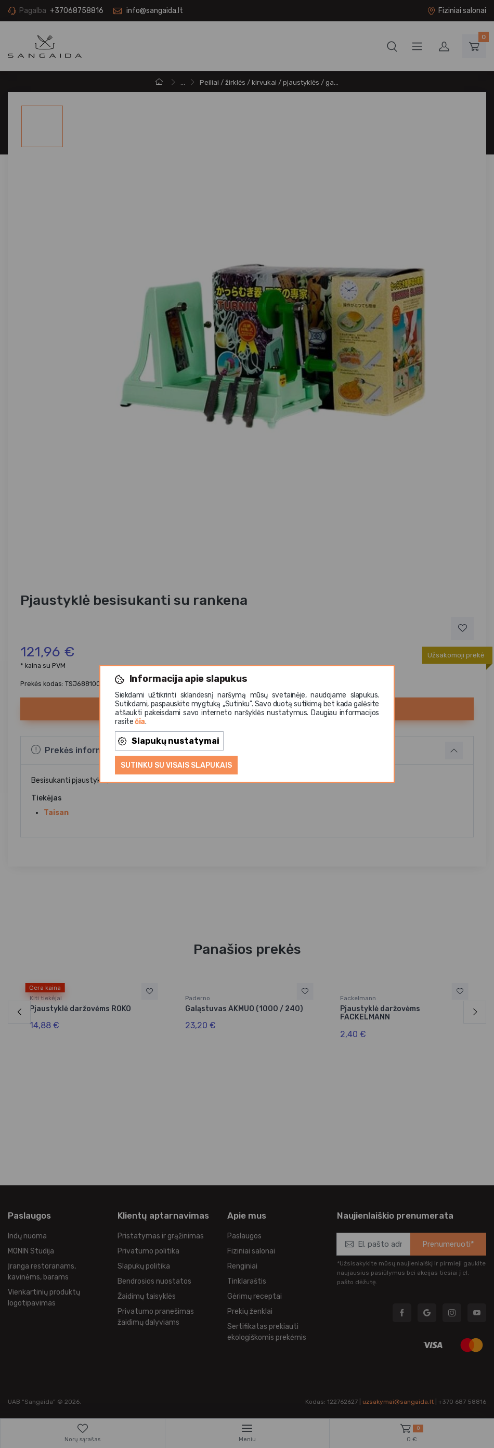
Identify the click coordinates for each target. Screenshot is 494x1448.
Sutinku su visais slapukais (176, 765)
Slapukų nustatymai (168, 741)
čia (140, 721)
